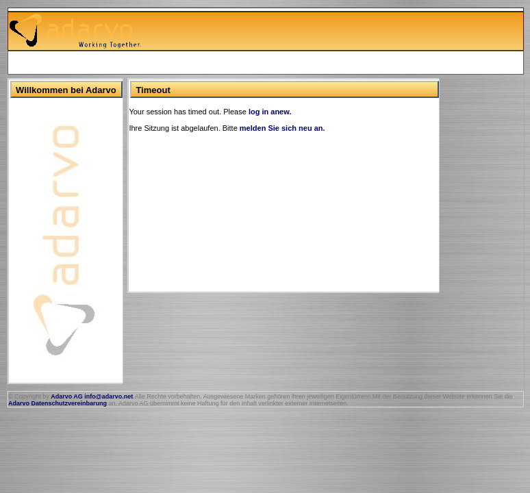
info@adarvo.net (108, 396)
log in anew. (270, 112)
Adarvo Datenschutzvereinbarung (57, 403)
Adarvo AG (67, 396)
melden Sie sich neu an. (282, 128)
